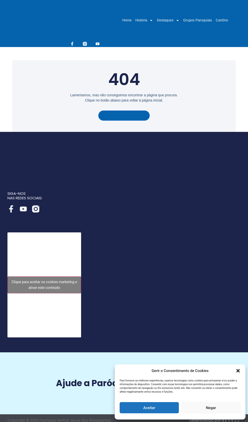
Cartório (222, 20)
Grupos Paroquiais (197, 20)
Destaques (168, 20)
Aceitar (149, 408)
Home (127, 20)
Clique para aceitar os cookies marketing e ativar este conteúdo (44, 282)
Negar (211, 408)
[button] (238, 370)
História (144, 20)
